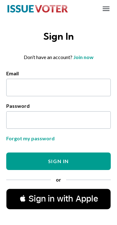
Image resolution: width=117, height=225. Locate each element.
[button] (58, 199)
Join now (83, 57)
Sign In (58, 161)
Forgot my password (30, 138)
